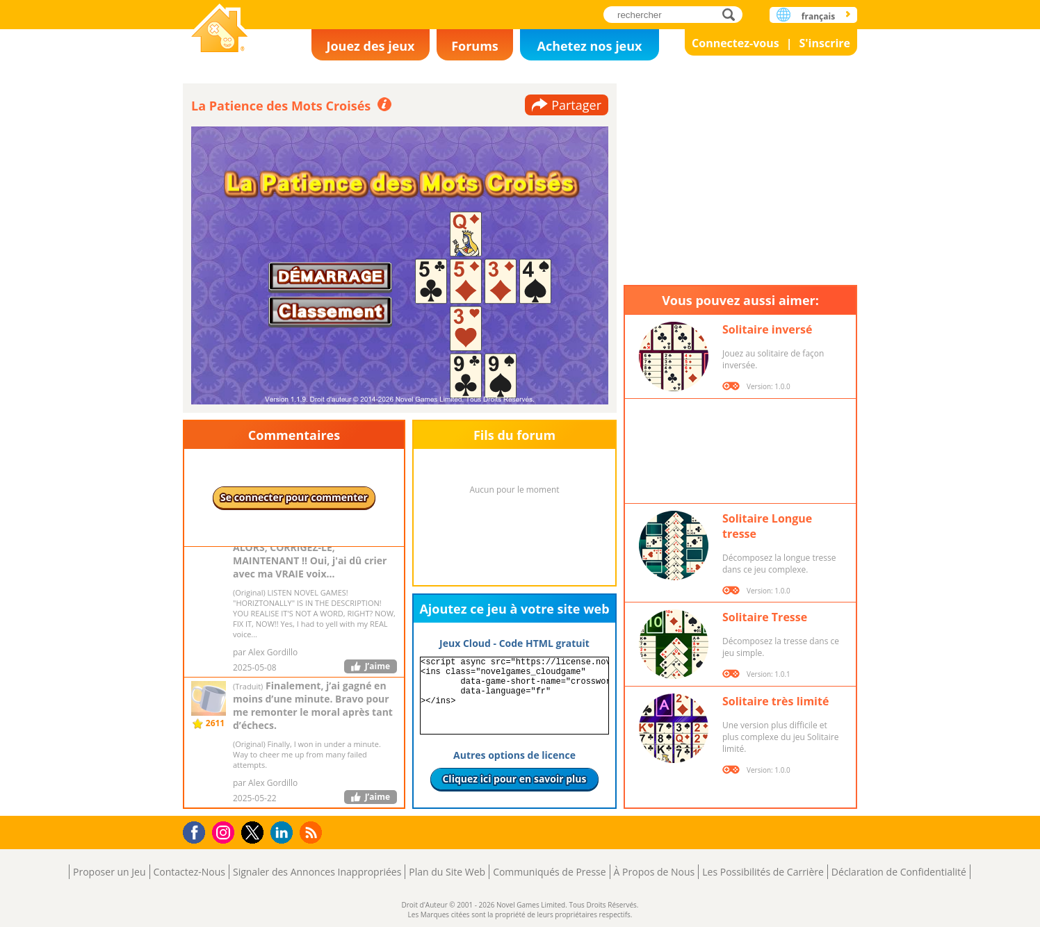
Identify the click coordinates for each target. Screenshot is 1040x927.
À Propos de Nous (654, 871)
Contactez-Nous (189, 871)
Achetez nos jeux (589, 46)
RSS (312, 832)
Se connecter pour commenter (294, 497)
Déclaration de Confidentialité (898, 871)
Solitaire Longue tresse (767, 526)
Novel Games (220, 29)
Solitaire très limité (775, 701)
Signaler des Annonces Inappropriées (317, 871)
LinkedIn (284, 833)
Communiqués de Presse (549, 871)
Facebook (197, 831)
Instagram (225, 831)
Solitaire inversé (767, 329)
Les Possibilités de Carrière (763, 871)
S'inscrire (824, 43)
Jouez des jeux (370, 46)
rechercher (732, 14)
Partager (576, 105)
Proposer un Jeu (109, 871)
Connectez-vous (735, 43)
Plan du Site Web (447, 871)
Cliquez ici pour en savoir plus (514, 778)
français (818, 16)
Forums (474, 46)
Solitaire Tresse (764, 617)
